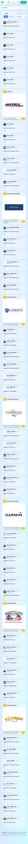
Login (23, 2)
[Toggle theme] (18, 2)
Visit (23, 118)
